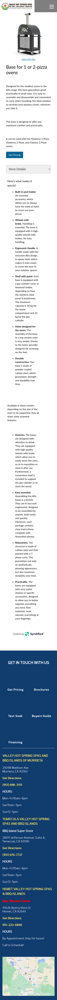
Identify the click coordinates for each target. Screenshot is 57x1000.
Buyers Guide (41, 716)
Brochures (41, 690)
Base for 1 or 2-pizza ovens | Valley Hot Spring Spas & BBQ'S (17, 6)
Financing (15, 742)
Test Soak (15, 716)
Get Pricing (15, 154)
